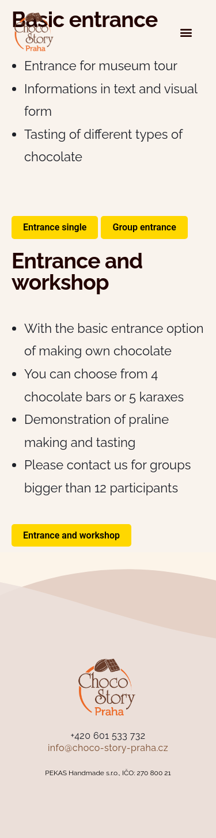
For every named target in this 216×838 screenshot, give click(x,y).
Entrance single (54, 227)
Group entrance (144, 227)
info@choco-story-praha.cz (108, 747)
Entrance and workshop (71, 535)
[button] (185, 31)
